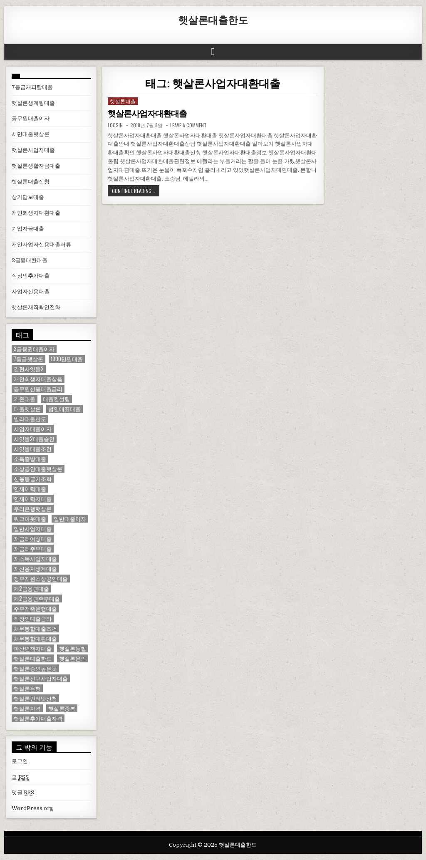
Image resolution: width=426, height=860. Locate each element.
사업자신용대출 (31, 291)
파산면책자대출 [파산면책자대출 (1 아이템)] (33, 648)
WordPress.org (32, 808)
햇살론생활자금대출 (36, 166)
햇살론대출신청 (31, 181)
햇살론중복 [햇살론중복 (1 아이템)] (61, 708)
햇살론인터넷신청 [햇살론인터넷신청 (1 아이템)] (35, 698)
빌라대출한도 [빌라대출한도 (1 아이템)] (30, 419)
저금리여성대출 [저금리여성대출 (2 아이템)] (33, 539)
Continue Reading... (133, 190)
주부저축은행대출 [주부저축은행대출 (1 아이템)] (35, 608)
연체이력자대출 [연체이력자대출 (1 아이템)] (33, 499)
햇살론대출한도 (213, 19)
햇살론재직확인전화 (36, 307)
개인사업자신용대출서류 (41, 244)
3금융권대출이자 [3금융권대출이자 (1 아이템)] (34, 349)
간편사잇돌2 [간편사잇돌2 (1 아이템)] (29, 369)
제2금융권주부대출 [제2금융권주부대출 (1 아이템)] (37, 598)
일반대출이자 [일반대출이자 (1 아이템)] (70, 519)
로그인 (20, 761)
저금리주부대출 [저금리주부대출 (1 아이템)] (33, 549)
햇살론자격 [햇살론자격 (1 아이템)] (27, 708)
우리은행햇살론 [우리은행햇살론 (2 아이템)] (33, 509)
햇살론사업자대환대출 (147, 113)
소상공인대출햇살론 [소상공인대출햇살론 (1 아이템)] (38, 469)
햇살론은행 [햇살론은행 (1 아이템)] (27, 688)
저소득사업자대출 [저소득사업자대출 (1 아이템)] (35, 559)
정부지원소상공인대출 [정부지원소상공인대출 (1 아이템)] (41, 578)
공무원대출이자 (31, 118)
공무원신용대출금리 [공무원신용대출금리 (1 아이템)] (38, 389)
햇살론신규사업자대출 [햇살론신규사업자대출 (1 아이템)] (41, 678)
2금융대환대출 (29, 260)
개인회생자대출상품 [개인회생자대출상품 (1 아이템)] (38, 379)
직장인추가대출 (31, 276)
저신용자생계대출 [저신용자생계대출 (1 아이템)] (35, 569)
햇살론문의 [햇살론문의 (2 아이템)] (72, 658)
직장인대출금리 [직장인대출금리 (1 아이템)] (33, 618)
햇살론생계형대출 (33, 103)
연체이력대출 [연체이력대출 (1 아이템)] (30, 489)
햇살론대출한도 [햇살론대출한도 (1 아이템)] (33, 658)
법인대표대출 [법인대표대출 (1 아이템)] (64, 409)
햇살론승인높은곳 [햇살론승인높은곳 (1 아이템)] (35, 668)
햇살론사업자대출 (33, 150)
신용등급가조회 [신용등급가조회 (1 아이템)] (33, 479)
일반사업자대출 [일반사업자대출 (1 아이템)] (33, 529)
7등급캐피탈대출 (32, 87)
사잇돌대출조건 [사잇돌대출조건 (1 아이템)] (33, 449)
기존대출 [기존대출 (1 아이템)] (24, 399)
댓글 (23, 792)
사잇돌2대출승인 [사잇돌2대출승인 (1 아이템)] (34, 439)
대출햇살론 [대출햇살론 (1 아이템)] (27, 409)
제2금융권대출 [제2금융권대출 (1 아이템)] (31, 588)
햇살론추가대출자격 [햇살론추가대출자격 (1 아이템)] (38, 718)
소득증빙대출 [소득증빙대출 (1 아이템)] (30, 459)
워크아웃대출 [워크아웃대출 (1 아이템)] (30, 519)
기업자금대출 (28, 229)
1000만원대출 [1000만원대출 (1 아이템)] (67, 359)
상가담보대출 (28, 197)
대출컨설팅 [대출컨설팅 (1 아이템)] (56, 399)
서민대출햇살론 (31, 134)
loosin (115, 125)
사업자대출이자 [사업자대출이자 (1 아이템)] (33, 429)
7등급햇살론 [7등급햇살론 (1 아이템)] (28, 359)
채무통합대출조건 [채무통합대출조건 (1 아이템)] (35, 628)
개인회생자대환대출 (36, 213)
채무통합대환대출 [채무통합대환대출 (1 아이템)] (35, 638)
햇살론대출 (123, 100)
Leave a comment (188, 125)
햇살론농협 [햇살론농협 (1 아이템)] (72, 648)
